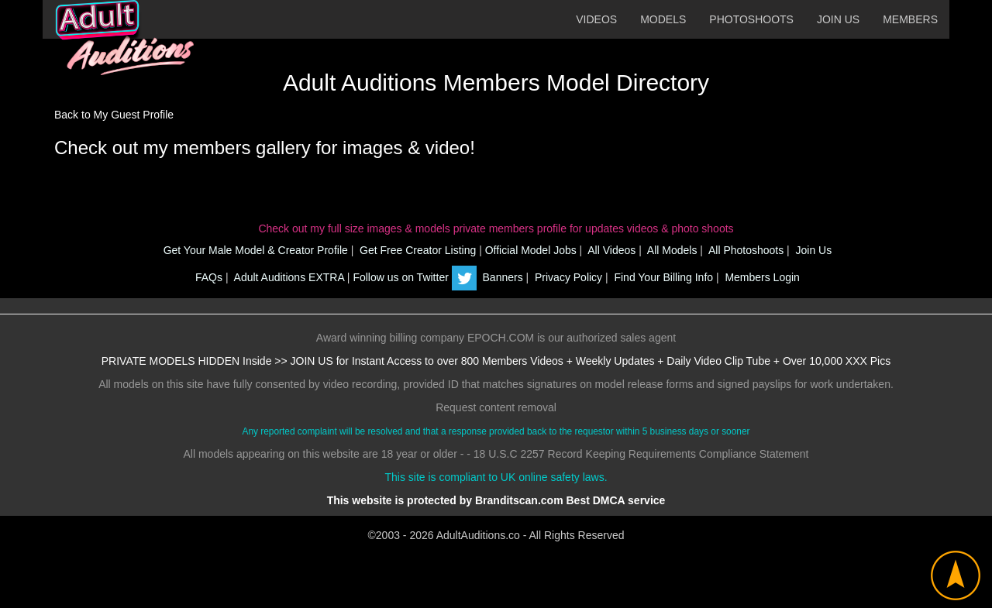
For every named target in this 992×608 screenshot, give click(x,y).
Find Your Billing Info (662, 277)
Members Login (761, 277)
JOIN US (838, 19)
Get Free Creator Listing (416, 250)
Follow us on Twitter (414, 277)
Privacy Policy (567, 277)
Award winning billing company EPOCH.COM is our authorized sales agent (496, 337)
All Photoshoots (745, 250)
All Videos (610, 250)
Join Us (812, 250)
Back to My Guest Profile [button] (114, 114)
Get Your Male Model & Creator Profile (254, 250)
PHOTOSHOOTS (751, 19)
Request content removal (496, 407)
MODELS (663, 19)
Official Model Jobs (531, 250)
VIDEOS (596, 19)
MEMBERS (910, 19)
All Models (671, 250)
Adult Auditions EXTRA (287, 277)
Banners (501, 277)
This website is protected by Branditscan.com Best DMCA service (496, 500)
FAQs (207, 277)
